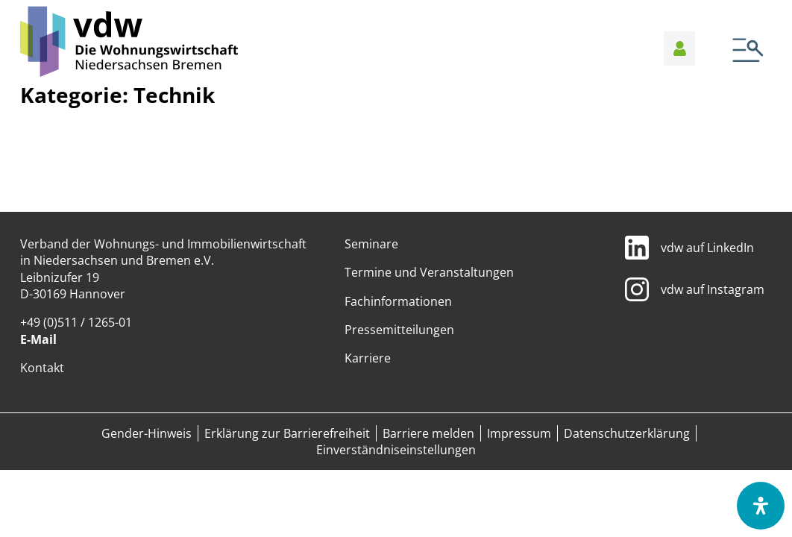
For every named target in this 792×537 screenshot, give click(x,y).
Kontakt (42, 367)
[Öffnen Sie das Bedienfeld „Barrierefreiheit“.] (761, 506)
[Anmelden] (680, 48)
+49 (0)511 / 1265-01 (76, 322)
